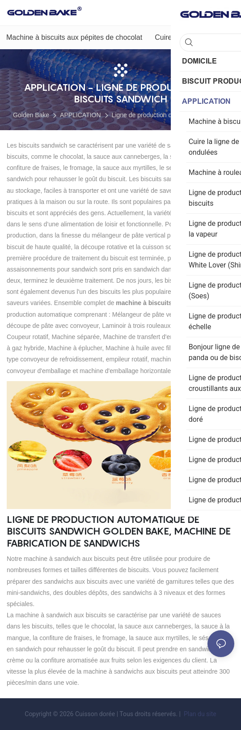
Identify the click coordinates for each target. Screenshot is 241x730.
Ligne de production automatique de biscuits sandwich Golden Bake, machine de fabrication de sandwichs (119, 531)
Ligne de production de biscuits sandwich (169, 115)
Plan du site (199, 713)
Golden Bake (31, 115)
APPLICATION (80, 115)
